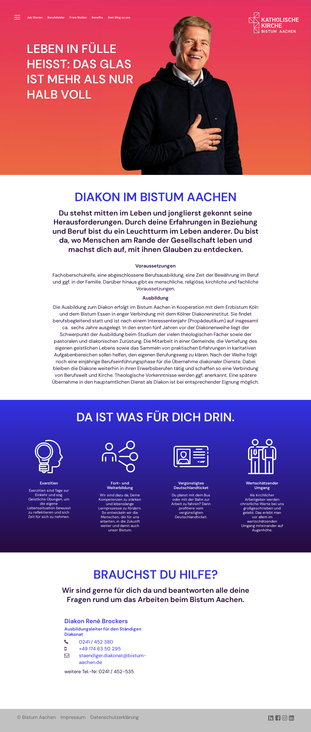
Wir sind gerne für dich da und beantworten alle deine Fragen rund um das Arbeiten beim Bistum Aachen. (155, 595)
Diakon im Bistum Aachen (156, 197)
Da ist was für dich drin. (155, 417)
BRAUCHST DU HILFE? (155, 574)
